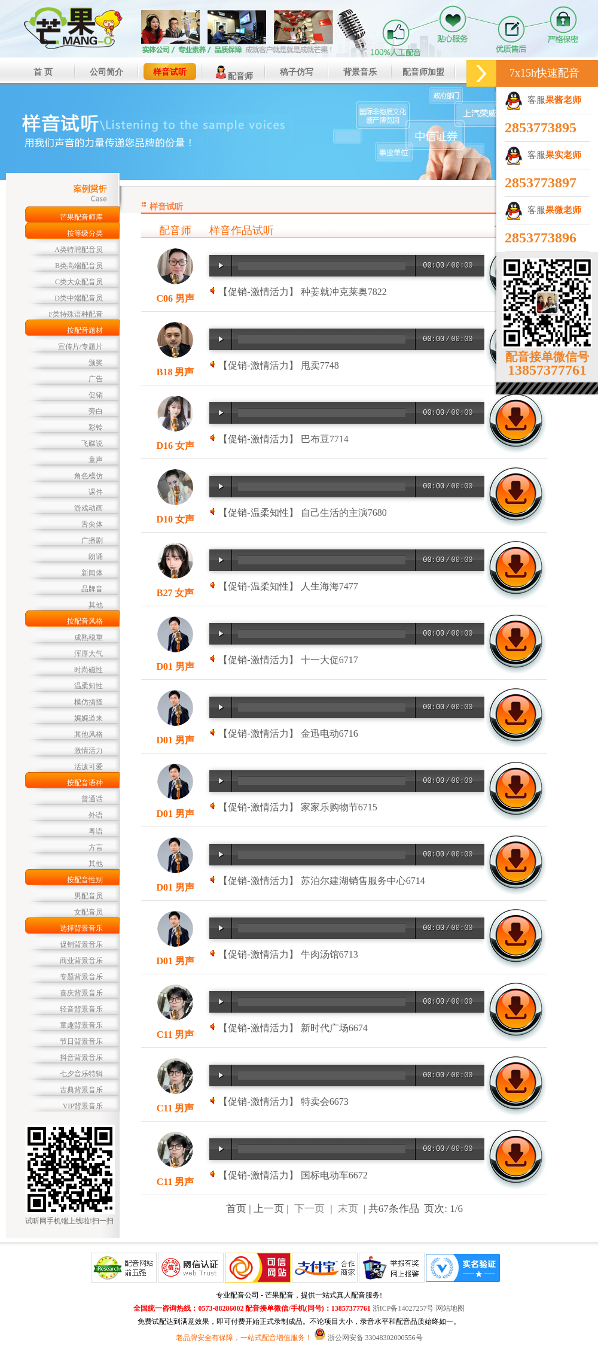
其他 (96, 605)
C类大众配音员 (79, 282)
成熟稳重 (88, 637)
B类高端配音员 (79, 266)
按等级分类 (85, 233)
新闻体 (92, 573)
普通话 (92, 799)
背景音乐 (360, 72)
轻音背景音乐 (81, 1009)
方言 (96, 847)
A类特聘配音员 (78, 249)
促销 (96, 395)
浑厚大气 (88, 653)
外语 (96, 815)
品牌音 (92, 589)
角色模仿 (88, 476)
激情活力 (88, 750)
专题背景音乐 (81, 977)
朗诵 (96, 556)
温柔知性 (88, 686)
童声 (96, 459)
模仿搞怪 (88, 702)
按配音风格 (85, 621)
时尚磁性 (88, 670)
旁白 (96, 411)
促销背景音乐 (81, 944)
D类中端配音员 (78, 298)
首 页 (43, 72)
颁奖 (96, 362)
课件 (96, 492)
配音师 (233, 72)
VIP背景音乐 (83, 1106)
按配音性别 (85, 880)
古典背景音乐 (81, 1090)
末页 (348, 1208)
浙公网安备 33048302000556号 (375, 1337)
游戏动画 (88, 508)
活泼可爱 (88, 766)
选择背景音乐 (81, 928)
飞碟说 (92, 443)
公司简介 (106, 72)
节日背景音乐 (81, 1041)
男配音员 (88, 896)
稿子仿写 (296, 72)
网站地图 (450, 1308)
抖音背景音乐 (81, 1057)
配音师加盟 (423, 72)
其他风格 (88, 734)
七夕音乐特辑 (81, 1074)
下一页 (309, 1208)
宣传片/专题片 (80, 346)
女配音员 (88, 912)
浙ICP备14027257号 (403, 1308)
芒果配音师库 (81, 217)
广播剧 (92, 540)
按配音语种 (85, 783)
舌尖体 (92, 524)
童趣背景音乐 (81, 1025)
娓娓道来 (88, 718)
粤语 (96, 831)
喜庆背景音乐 (81, 993)
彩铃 (96, 427)
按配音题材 (85, 330)
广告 (96, 379)
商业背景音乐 (81, 960)
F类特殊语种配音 (75, 314)
